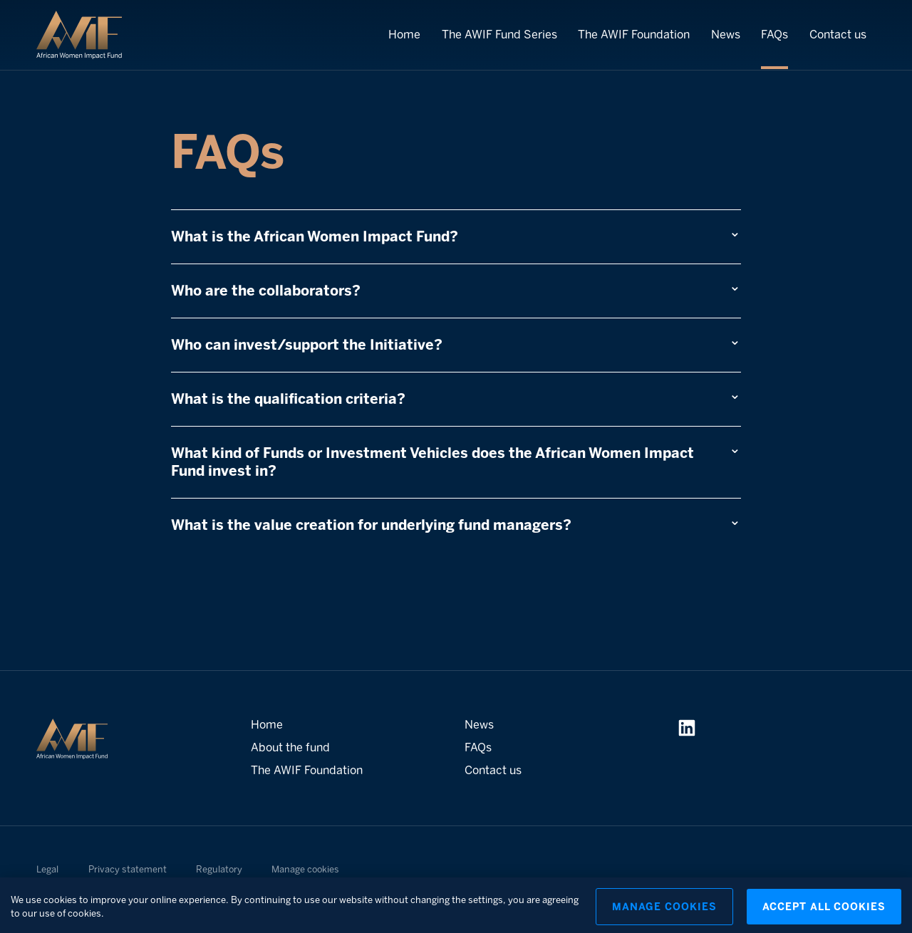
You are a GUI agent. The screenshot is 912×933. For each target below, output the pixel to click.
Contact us (837, 34)
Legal (47, 869)
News (725, 34)
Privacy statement (127, 869)
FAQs (774, 34)
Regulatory (219, 869)
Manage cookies (305, 869)
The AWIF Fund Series (499, 34)
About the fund (290, 747)
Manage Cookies (664, 911)
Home (404, 34)
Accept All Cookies (824, 911)
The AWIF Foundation (634, 34)
